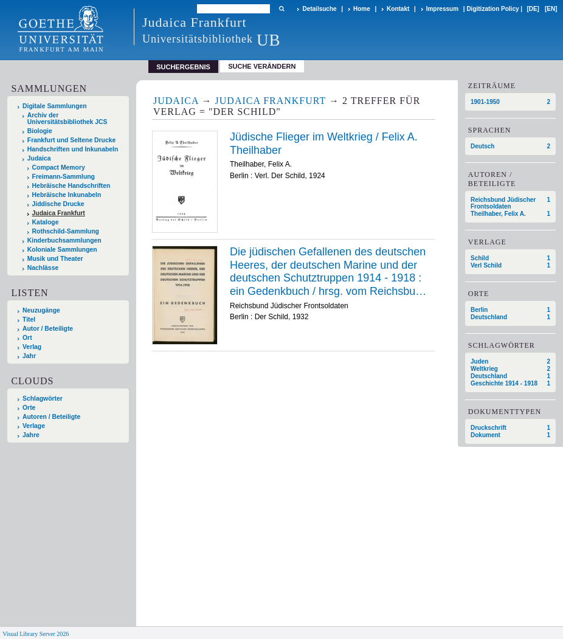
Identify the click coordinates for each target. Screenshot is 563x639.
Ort (27, 337)
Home (361, 8)
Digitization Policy (492, 8)
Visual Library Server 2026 (35, 633)
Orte (28, 407)
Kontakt (398, 8)
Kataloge (45, 222)
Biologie (39, 131)
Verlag (31, 347)
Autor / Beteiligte (47, 328)
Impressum (442, 8)
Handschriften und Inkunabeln (73, 149)
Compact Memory (58, 167)
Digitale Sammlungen (54, 106)
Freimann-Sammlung (63, 176)
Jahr (29, 356)
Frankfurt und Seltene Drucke (71, 140)
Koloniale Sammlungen (62, 249)
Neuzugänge (41, 310)
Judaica (39, 158)
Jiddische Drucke (58, 204)
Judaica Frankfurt (58, 213)
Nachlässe (42, 267)
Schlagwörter (42, 398)
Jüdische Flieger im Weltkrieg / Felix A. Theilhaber (324, 143)
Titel (28, 319)
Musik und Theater (55, 258)
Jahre (31, 435)
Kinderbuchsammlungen (64, 240)
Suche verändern (261, 66)
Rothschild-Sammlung (65, 231)
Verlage (33, 426)
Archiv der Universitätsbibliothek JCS (67, 118)
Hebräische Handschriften (71, 185)
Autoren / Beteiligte (51, 416)
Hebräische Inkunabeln (67, 195)
